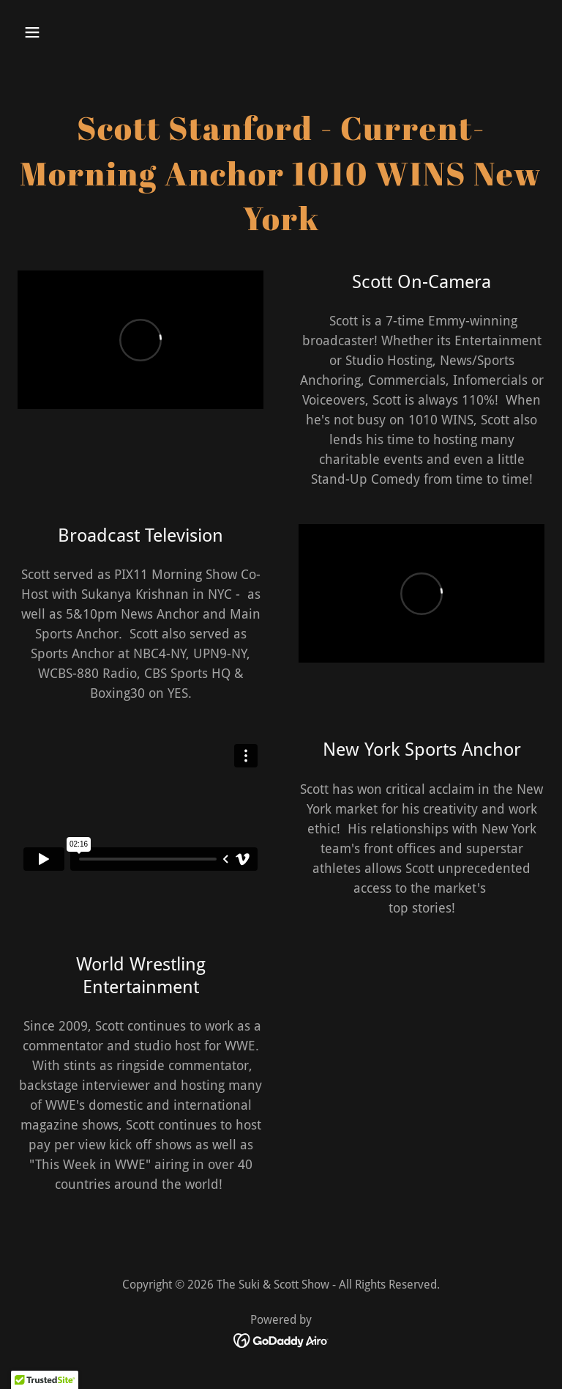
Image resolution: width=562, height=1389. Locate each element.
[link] (281, 1339)
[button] (78, 32)
